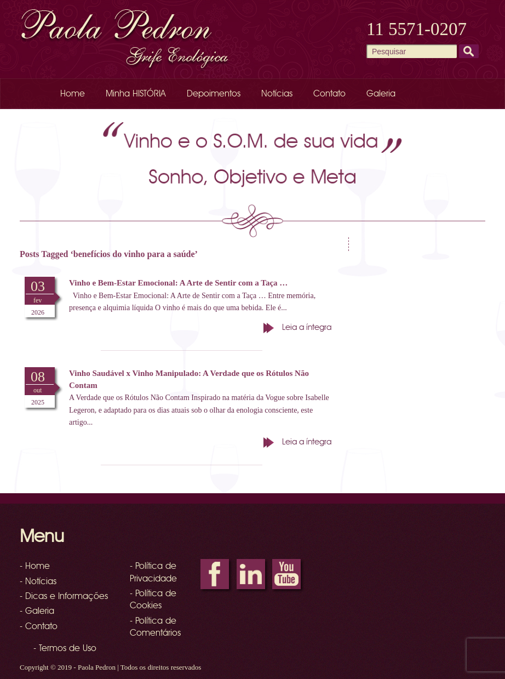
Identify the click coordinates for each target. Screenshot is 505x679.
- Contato (39, 627)
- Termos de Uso (64, 648)
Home (72, 94)
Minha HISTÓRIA (136, 94)
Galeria (380, 94)
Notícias (276, 94)
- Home (35, 566)
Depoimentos (213, 94)
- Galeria (37, 611)
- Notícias (38, 582)
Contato (329, 94)
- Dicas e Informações (64, 596)
